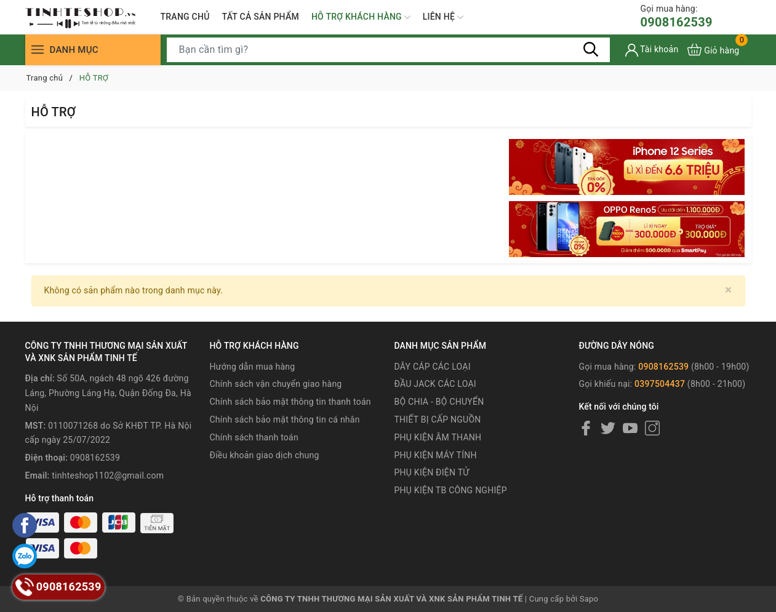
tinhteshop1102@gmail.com (108, 475)
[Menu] (37, 49)
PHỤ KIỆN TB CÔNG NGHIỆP (450, 490)
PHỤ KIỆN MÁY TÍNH (435, 455)
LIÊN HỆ (443, 17)
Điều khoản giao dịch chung (264, 455)
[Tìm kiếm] (591, 49)
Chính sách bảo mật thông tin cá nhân (285, 419)
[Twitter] (608, 428)
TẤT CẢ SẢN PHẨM (260, 17)
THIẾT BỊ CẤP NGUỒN (437, 419)
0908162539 (677, 16)
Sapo (589, 598)
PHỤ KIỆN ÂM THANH (437, 437)
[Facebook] (585, 428)
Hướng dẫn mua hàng (252, 367)
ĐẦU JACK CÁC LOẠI (435, 384)
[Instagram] (652, 428)
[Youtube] (630, 428)
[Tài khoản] (652, 50)
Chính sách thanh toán (254, 437)
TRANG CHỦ (185, 17)
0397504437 (659, 384)
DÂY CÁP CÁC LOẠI (432, 367)
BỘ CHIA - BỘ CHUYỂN (439, 402)
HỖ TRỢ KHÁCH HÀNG (360, 17)
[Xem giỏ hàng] (713, 49)
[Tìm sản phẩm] (388, 50)
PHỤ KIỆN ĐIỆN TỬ (431, 472)
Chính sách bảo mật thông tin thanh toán (290, 402)
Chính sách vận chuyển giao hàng (276, 384)
